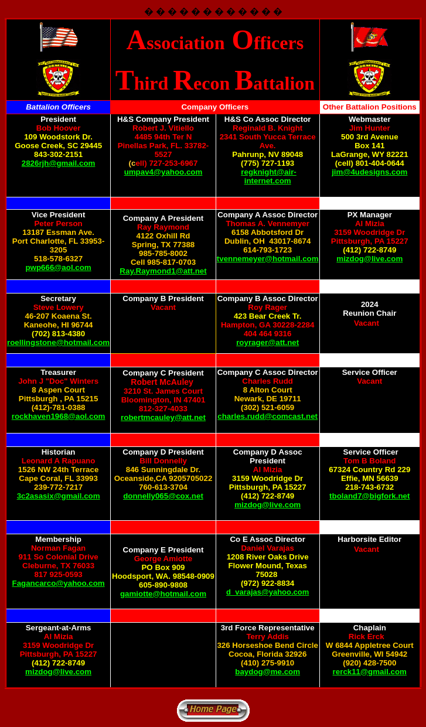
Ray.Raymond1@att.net (163, 271)
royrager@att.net (267, 342)
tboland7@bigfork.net (369, 496)
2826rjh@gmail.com (59, 163)
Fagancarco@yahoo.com (58, 583)
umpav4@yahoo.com (163, 172)
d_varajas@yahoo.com (267, 592)
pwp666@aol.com (58, 267)
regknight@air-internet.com (268, 176)
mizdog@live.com (369, 258)
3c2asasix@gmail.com (58, 496)
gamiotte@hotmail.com (163, 593)
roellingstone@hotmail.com (58, 342)
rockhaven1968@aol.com (58, 416)
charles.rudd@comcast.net (267, 416)
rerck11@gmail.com (370, 671)
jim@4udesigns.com (369, 172)
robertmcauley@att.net (163, 417)
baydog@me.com (267, 671)
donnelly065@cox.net (163, 496)
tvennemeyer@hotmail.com (268, 258)
